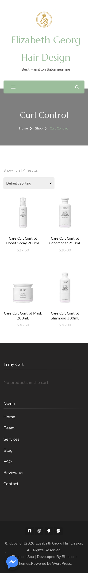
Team (9, 428)
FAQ (8, 461)
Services (11, 439)
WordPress (61, 563)
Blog (8, 450)
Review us (13, 473)
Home (9, 417)
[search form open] (77, 87)
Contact (11, 484)
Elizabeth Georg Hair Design (58, 543)
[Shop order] (29, 183)
